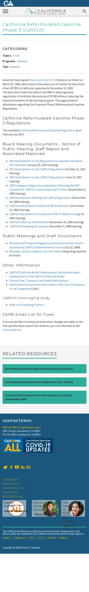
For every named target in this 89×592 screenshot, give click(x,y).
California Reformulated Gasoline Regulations (47, 130)
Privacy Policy (12, 483)
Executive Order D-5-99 (44, 80)
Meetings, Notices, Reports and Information (35, 251)
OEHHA (51, 537)
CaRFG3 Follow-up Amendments (28, 222)
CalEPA (6, 537)
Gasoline (22, 61)
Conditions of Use (14, 488)
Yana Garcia (43, 514)
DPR (31, 537)
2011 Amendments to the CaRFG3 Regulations (36, 169)
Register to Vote (13, 496)
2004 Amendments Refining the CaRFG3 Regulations (40, 198)
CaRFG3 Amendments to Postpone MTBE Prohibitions (41, 214)
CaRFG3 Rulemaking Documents (28, 226)
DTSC (41, 537)
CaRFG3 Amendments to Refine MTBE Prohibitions (39, 206)
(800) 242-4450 (10, 427)
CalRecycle (19, 537)
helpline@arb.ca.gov (30, 427)
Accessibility (11, 479)
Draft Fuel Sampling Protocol (26, 305)
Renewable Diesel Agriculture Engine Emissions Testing (39, 382)
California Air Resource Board (45, 11)
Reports (15, 67)
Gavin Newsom (16, 511)
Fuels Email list (12, 330)
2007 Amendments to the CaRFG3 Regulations (36, 177)
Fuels (16, 55)
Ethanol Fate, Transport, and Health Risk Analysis (38, 280)
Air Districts (10, 492)
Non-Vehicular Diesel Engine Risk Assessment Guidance (39, 368)
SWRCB (63, 537)
